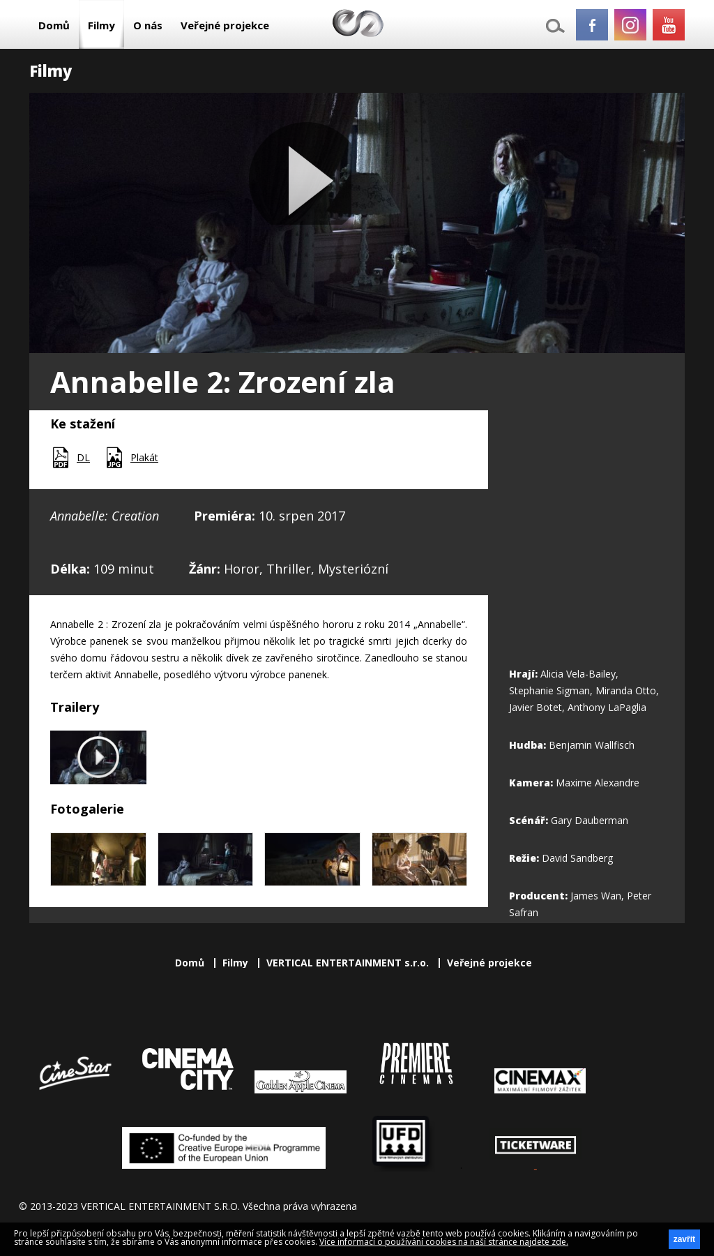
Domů (54, 25)
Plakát (144, 457)
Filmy (101, 25)
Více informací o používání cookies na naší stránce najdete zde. (443, 1242)
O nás (147, 25)
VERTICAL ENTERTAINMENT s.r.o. (347, 962)
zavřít (684, 1239)
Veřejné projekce (225, 25)
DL (83, 457)
